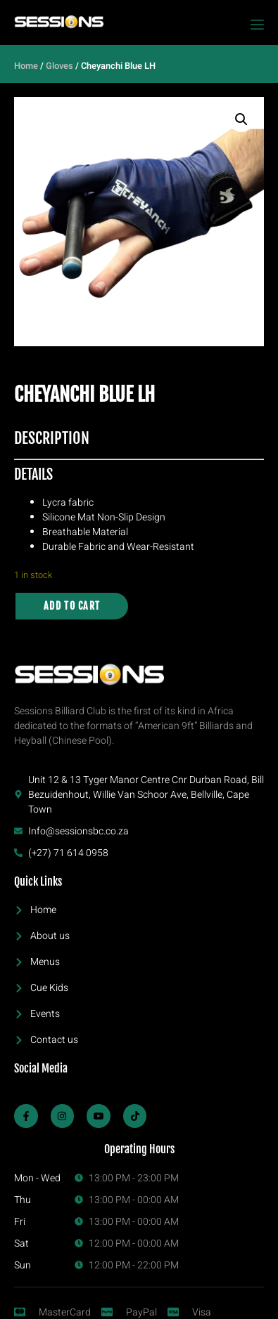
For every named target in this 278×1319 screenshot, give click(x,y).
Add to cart (72, 606)
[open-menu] (256, 25)
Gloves (59, 66)
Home (26, 66)
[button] (241, 119)
